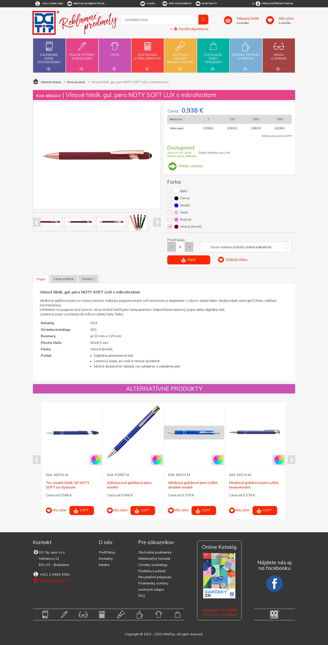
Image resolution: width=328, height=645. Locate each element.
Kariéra (104, 565)
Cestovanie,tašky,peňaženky (213, 55)
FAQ (141, 595)
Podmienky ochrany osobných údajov (153, 586)
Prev (36, 222)
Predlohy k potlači (152, 571)
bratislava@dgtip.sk (85, 4)
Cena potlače (63, 279)
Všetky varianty (185, 166)
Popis (41, 279)
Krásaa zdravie (279, 54)
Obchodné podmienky (155, 552)
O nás (147, 4)
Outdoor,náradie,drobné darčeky (180, 55)
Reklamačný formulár (154, 558)
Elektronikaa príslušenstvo (148, 54)
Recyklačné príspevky (155, 577)
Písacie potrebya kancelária (82, 54)
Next (157, 222)
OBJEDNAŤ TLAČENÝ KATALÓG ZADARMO (219, 612)
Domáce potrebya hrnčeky (246, 54)
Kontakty (206, 4)
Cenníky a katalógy (153, 565)
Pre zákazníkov (177, 4)
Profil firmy (107, 552)
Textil (115, 52)
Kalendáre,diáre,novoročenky (49, 55)
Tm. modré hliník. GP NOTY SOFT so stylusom (67, 484)
